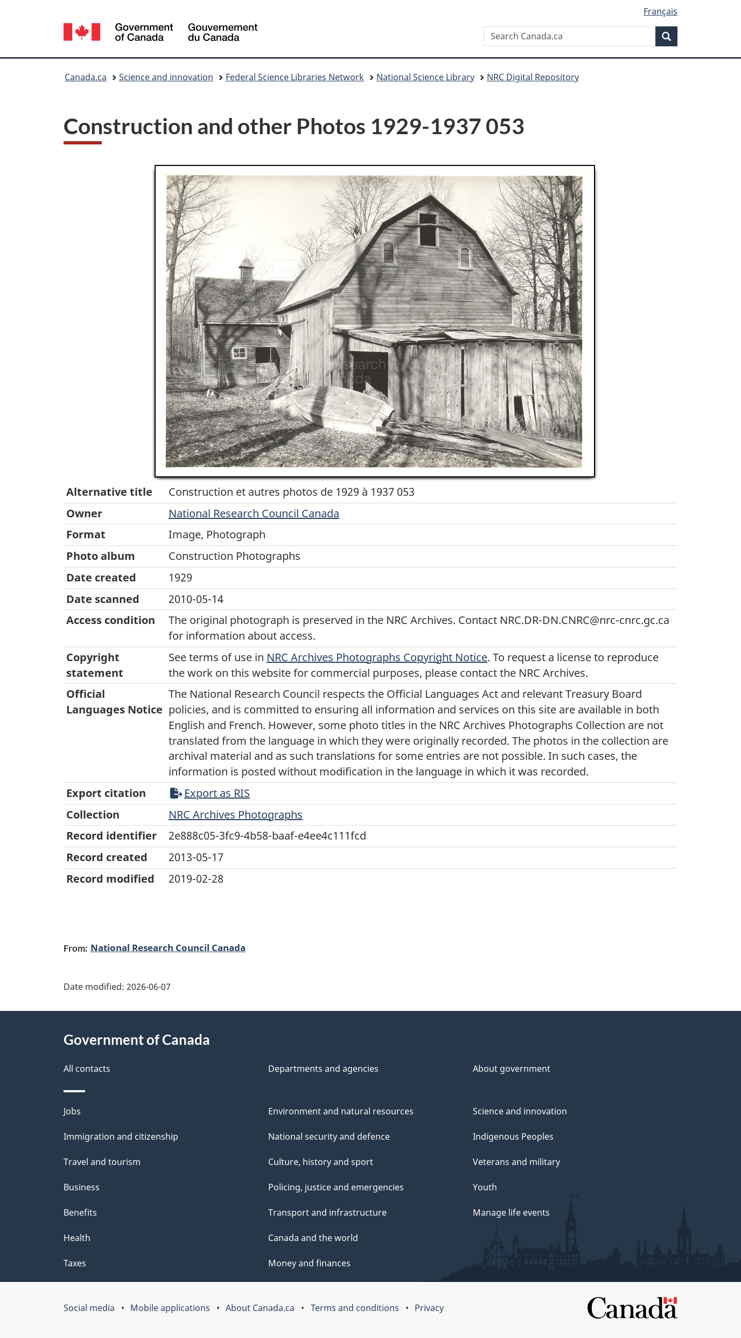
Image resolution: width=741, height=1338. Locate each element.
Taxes (75, 1263)
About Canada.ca (260, 1308)
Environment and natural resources (341, 1111)
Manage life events (511, 1212)
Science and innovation (166, 77)
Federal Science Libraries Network (295, 77)
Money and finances (309, 1263)
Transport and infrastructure (327, 1212)
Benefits (80, 1212)
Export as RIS (210, 793)
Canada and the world (313, 1238)
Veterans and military (516, 1162)
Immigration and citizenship (121, 1136)
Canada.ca (86, 77)
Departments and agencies (323, 1068)
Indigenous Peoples (513, 1136)
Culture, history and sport (320, 1162)
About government (511, 1068)
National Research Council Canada (254, 513)
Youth (485, 1187)
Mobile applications (170, 1308)
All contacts (87, 1068)
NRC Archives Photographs (236, 814)
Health (77, 1238)
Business (82, 1187)
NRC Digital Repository (533, 77)
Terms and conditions (355, 1308)
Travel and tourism (102, 1162)
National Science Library (425, 77)
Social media (89, 1308)
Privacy (429, 1308)
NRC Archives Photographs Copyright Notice (377, 657)
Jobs (72, 1111)
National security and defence (329, 1136)
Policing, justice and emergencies (336, 1187)
